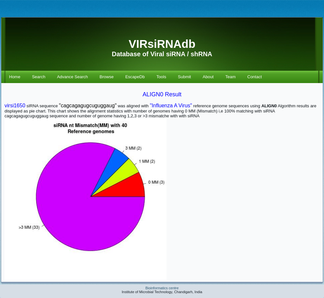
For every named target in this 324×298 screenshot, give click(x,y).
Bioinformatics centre (162, 288)
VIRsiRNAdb (162, 43)
